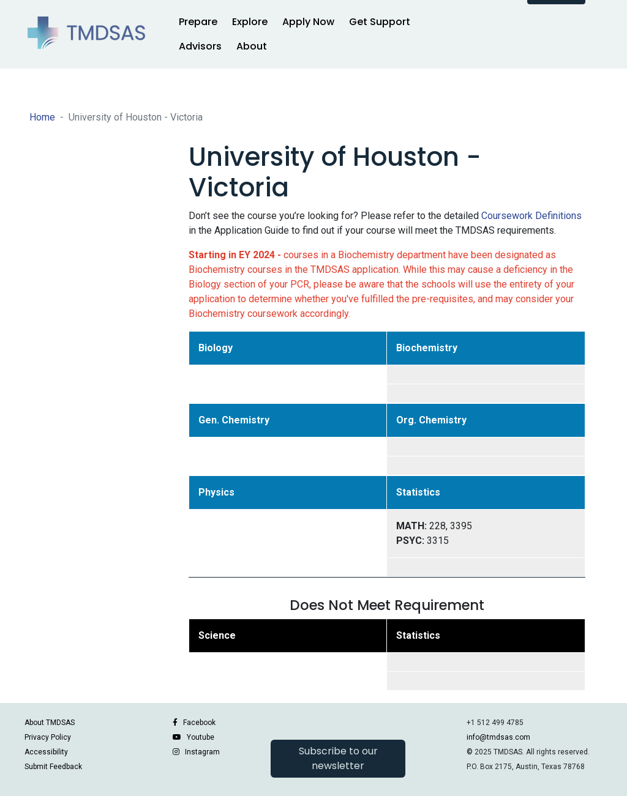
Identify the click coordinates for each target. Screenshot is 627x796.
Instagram (202, 752)
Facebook (199, 722)
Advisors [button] (200, 46)
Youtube (200, 737)
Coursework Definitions (531, 215)
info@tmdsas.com (498, 737)
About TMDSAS (49, 722)
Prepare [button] (198, 22)
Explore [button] (250, 22)
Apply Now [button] (308, 22)
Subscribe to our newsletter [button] (338, 758)
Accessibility (46, 752)
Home (42, 117)
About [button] (251, 46)
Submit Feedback (53, 766)
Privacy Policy (47, 737)
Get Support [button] (379, 22)
